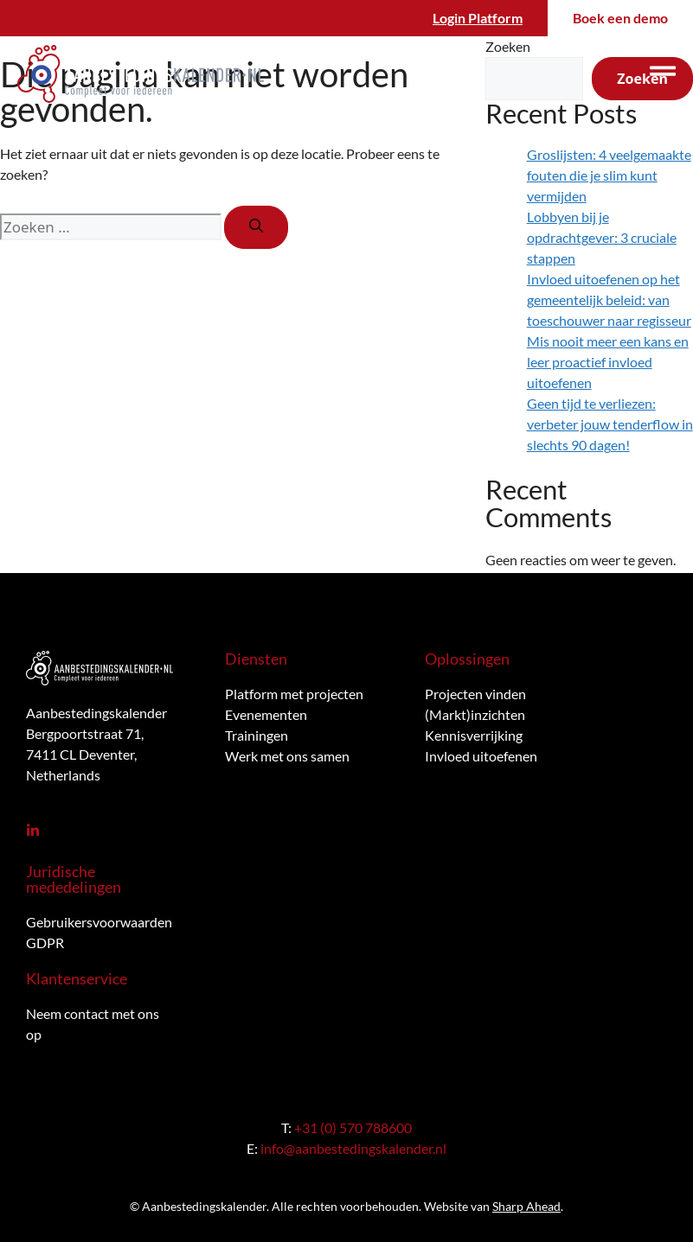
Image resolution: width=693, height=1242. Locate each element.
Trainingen (256, 735)
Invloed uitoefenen (481, 756)
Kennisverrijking (474, 735)
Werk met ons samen (287, 756)
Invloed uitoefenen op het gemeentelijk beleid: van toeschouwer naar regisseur (609, 299)
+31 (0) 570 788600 (353, 1127)
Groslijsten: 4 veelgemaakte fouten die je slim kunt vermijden (609, 175)
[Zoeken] (256, 227)
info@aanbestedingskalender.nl (353, 1148)
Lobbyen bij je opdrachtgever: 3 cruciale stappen (602, 237)
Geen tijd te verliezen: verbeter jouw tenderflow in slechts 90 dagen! (610, 424)
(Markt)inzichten (475, 714)
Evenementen (266, 714)
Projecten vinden (475, 693)
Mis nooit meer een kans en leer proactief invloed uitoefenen (608, 362)
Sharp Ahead (526, 1206)
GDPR (45, 942)
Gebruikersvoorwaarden (99, 922)
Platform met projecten (294, 693)
